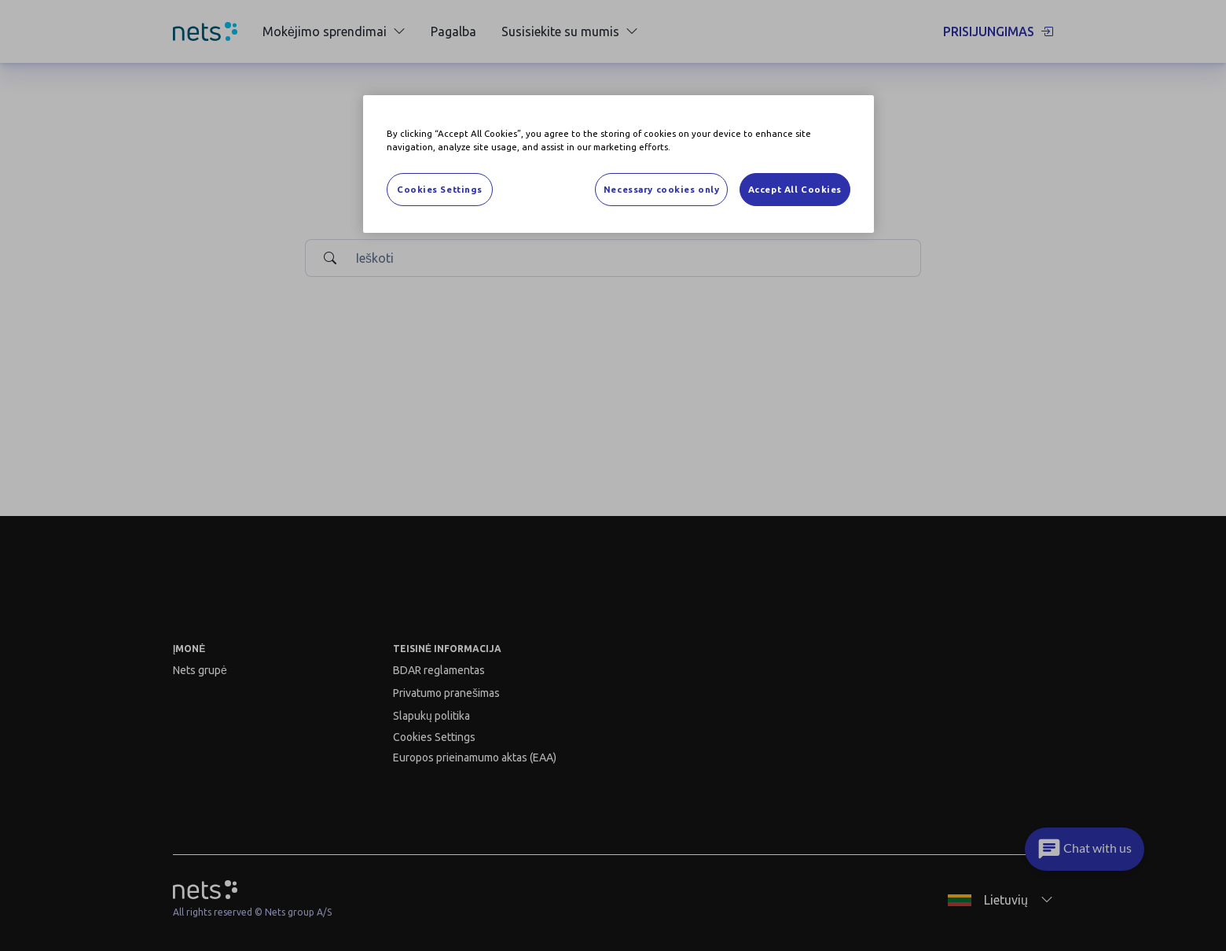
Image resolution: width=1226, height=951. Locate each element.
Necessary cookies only (662, 189)
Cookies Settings (440, 189)
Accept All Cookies (795, 189)
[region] (618, 164)
